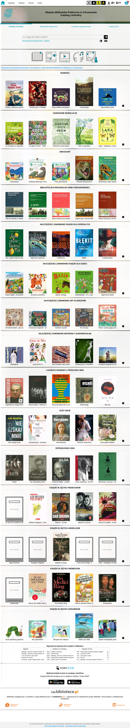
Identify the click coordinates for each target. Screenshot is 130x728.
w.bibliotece (58, 697)
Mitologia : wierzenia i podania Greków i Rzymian (35, 651)
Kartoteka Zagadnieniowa (81, 26)
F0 (109, 3)
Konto (40, 3)
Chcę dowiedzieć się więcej (54, 726)
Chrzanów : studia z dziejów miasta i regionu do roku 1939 (37, 659)
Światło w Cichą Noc (56, 651)
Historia (21, 3)
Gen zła (83, 657)
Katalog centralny (16, 26)
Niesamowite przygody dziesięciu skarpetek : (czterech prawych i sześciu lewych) (72, 657)
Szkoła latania (55, 653)
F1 (113, 3)
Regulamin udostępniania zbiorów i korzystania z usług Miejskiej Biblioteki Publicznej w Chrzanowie (42, 68)
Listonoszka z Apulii (86, 655)
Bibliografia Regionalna (48, 26)
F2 (118, 3)
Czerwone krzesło (85, 653)
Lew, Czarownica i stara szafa (29, 655)
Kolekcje (47, 41)
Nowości (11, 3)
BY (103, 3)
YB (98, 3)
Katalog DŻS (114, 26)
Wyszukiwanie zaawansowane (32, 41)
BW (93, 3)
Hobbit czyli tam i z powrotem (59, 659)
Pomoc (31, 3)
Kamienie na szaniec (27, 657)
